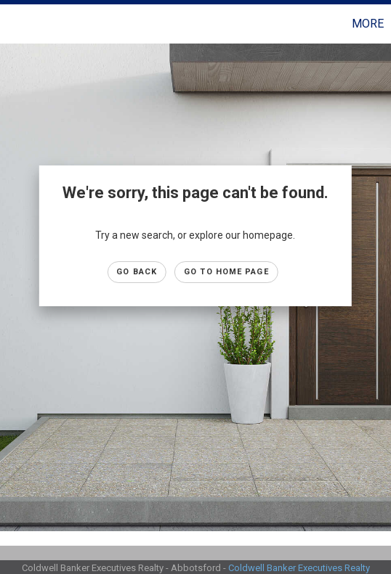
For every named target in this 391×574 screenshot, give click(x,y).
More (368, 23)
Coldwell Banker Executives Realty (299, 567)
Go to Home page (226, 271)
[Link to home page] (13, 24)
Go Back (136, 271)
